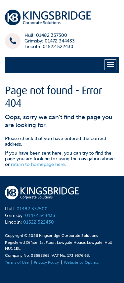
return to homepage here (38, 164)
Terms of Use (17, 262)
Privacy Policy (46, 262)
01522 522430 (38, 222)
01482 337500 (32, 209)
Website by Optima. (81, 262)
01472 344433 (40, 215)
